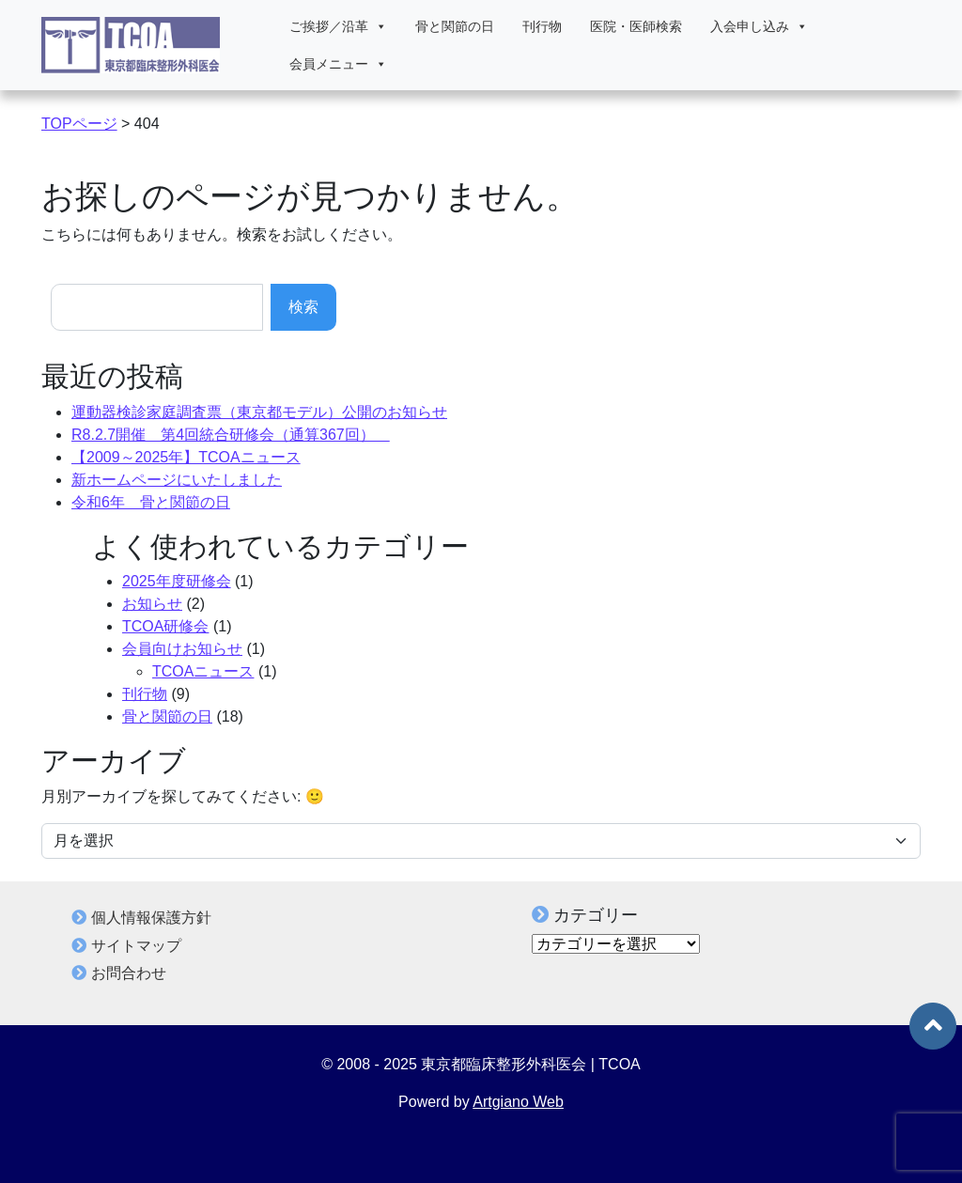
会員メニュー (338, 63)
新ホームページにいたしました (176, 480)
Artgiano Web (518, 1102)
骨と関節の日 (454, 26)
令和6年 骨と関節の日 (150, 502)
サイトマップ (136, 946)
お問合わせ (128, 973)
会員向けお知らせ (182, 649)
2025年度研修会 (176, 581)
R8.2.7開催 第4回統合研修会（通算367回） (230, 435)
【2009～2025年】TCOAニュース (186, 457)
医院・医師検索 (636, 26)
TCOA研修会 (165, 626)
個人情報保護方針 (151, 918)
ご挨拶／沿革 (338, 26)
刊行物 (542, 26)
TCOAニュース (203, 671)
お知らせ (152, 604)
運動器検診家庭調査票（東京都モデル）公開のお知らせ (259, 412)
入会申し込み (759, 26)
